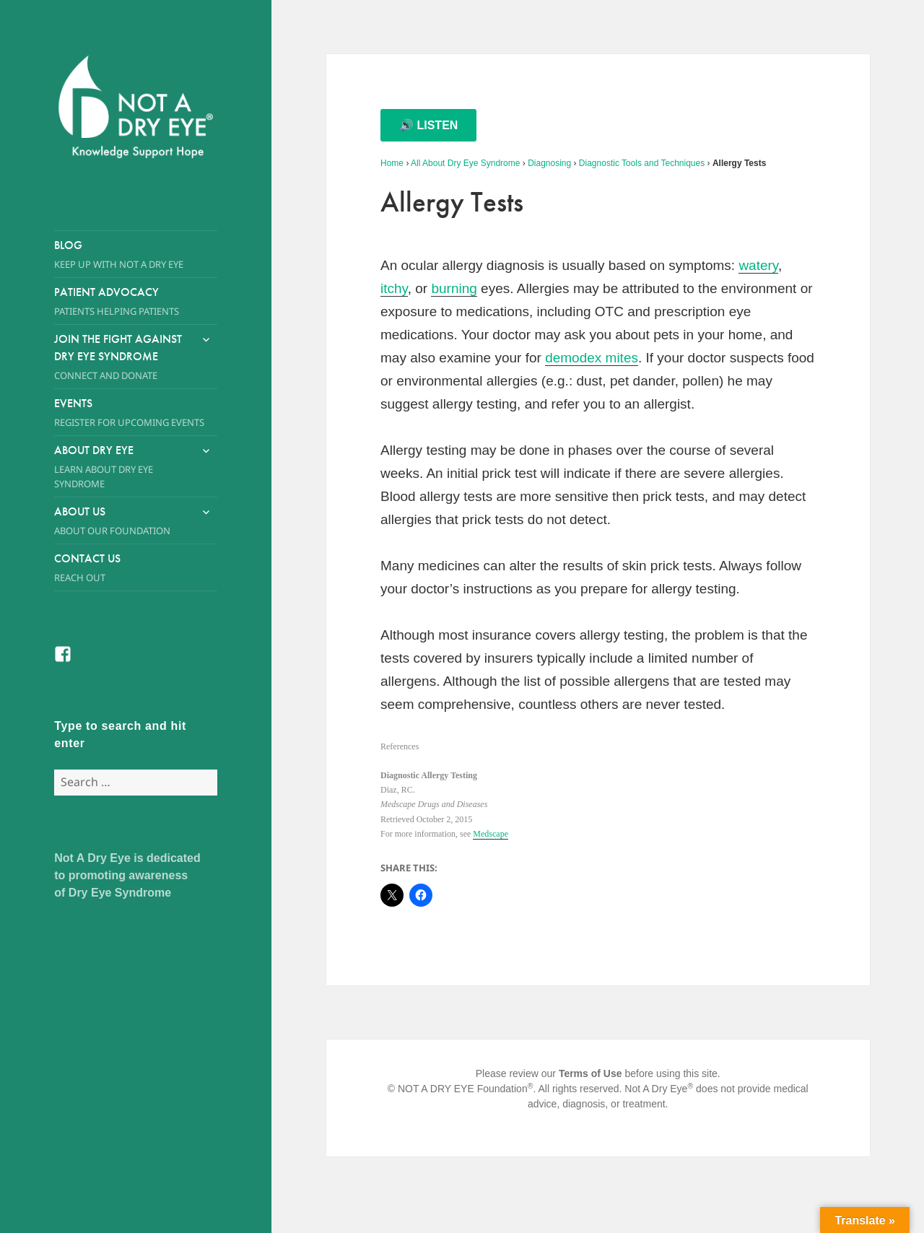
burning (453, 288)
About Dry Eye (122, 467)
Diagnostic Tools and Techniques (642, 163)
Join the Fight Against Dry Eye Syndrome (122, 357)
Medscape (490, 834)
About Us (122, 521)
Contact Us (135, 568)
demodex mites (591, 357)
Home (392, 163)
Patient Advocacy (135, 301)
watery (758, 265)
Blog (135, 254)
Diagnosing (549, 163)
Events (135, 413)
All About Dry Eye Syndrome (465, 163)
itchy (394, 288)
